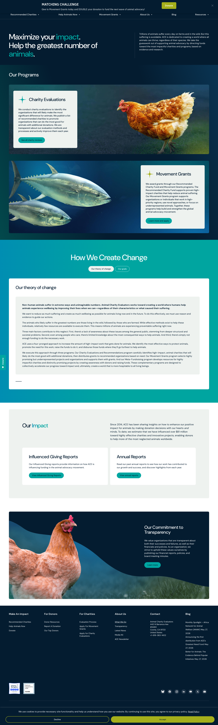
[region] (109, 716)
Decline (117, 719)
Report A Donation (52, 629)
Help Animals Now (66, 14)
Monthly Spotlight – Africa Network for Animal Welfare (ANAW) (197, 629)
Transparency (121, 629)
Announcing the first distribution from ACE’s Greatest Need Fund (195, 643)
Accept (101, 719)
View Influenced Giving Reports (48, 477)
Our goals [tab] (124, 269)
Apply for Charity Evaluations (87, 637)
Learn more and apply (160, 221)
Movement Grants (107, 14)
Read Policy (194, 712)
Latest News (120, 633)
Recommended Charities (21, 14)
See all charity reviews (33, 140)
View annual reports (130, 477)
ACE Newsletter (122, 642)
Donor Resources (52, 624)
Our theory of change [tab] (100, 269)
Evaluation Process (88, 624)
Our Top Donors (51, 633)
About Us (144, 14)
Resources (200, 14)
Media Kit (119, 637)
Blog (188, 617)
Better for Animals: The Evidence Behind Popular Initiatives (196, 658)
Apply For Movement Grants (89, 630)
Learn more (154, 567)
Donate (12, 633)
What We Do (120, 624)
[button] (19, 382)
